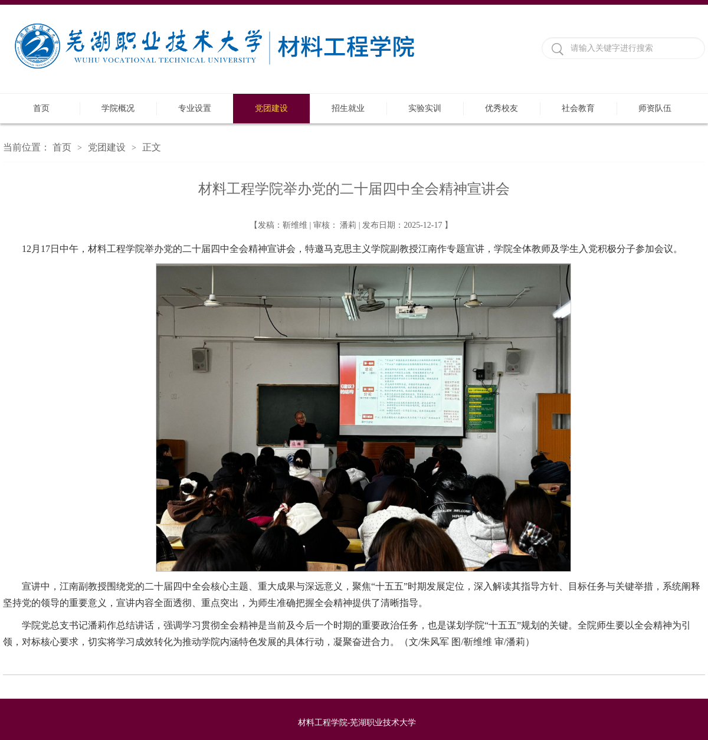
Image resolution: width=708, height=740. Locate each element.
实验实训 (424, 108)
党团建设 (271, 108)
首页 (41, 108)
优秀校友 (501, 108)
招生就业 (348, 108)
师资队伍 (654, 108)
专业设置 (194, 108)
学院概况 (118, 108)
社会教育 (578, 108)
